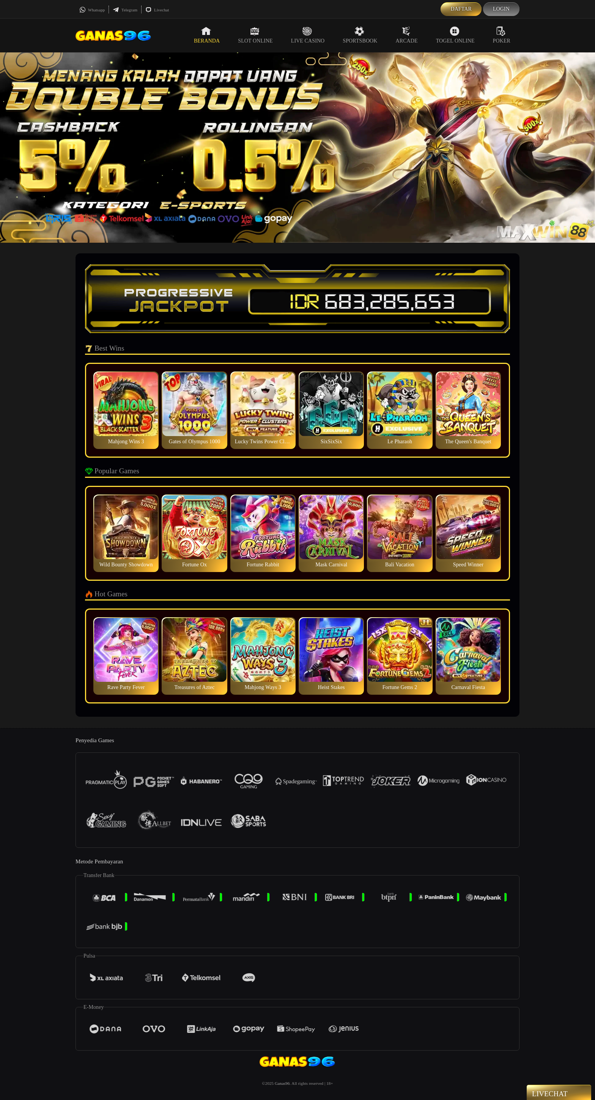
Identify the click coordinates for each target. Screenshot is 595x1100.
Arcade (407, 35)
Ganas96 (282, 1083)
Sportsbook (360, 35)
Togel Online (455, 35)
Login (501, 9)
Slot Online (255, 35)
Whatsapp (92, 10)
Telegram (125, 10)
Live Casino (308, 35)
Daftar (461, 9)
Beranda (207, 35)
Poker (501, 35)
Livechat (157, 10)
